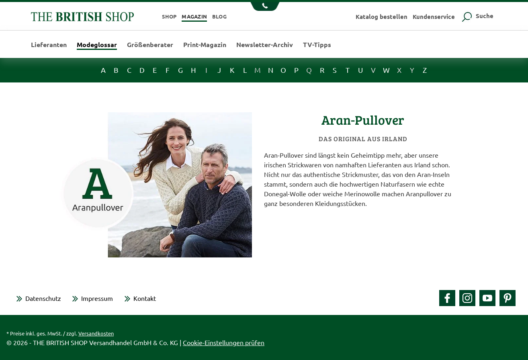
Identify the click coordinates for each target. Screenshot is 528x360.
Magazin (194, 16)
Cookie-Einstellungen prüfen (223, 342)
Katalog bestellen (381, 16)
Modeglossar (97, 45)
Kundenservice (434, 16)
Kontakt (144, 298)
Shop (169, 16)
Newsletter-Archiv (264, 44)
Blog (219, 16)
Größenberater (150, 44)
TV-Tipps (317, 44)
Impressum (97, 298)
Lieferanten (49, 44)
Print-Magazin (204, 44)
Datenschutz (43, 298)
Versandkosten (96, 333)
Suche (476, 16)
